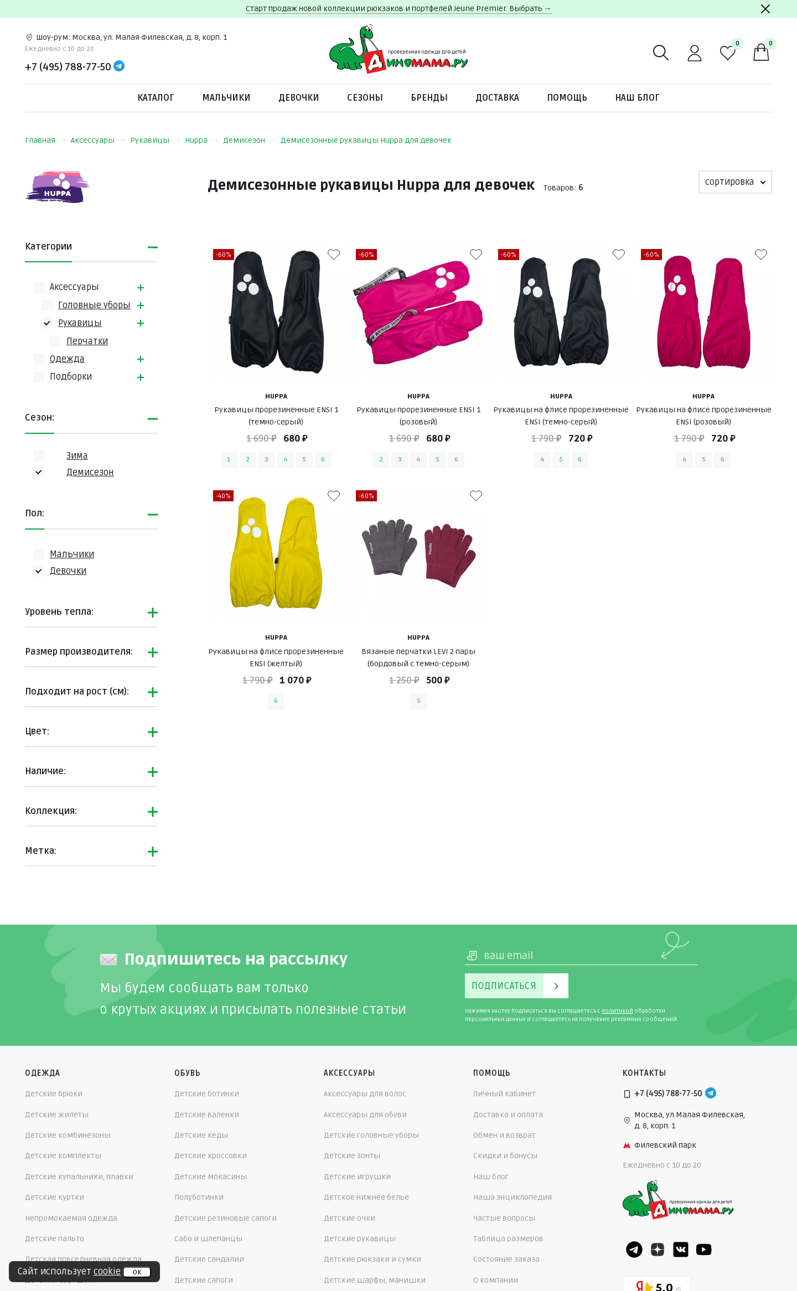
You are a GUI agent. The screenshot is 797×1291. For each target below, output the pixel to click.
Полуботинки (199, 1197)
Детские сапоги (203, 1280)
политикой (617, 1011)
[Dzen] (657, 1249)
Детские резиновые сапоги (225, 1218)
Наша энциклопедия (512, 1197)
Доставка (497, 97)
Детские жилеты (57, 1114)
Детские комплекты (63, 1155)
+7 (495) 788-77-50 (68, 67)
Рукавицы (155, 140)
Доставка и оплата (508, 1114)
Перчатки (87, 341)
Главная (45, 140)
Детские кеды (201, 1135)
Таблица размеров (508, 1238)
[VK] (681, 1249)
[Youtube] (704, 1249)
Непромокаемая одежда (71, 1218)
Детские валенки (206, 1114)
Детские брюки (53, 1093)
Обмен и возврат (504, 1135)
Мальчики (226, 97)
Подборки (71, 376)
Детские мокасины (210, 1176)
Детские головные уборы (371, 1135)
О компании (495, 1280)
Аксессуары (98, 140)
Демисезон (249, 140)
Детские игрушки (357, 1176)
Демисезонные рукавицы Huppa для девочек (366, 140)
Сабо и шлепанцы (208, 1238)
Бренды (429, 97)
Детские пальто (54, 1238)
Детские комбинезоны (68, 1135)
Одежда (67, 359)
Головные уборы (94, 305)
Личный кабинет (504, 1093)
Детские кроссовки (210, 1155)
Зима (77, 456)
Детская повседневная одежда (83, 1259)
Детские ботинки (206, 1093)
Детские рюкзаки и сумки (372, 1259)
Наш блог (637, 97)
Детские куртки (54, 1197)
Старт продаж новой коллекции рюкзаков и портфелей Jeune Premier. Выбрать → (399, 8)
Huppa (202, 140)
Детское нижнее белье (366, 1197)
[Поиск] (661, 53)
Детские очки (349, 1218)
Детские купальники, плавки (79, 1176)
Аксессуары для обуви (365, 1114)
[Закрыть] (765, 8)
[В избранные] (334, 254)
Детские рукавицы (360, 1238)
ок (137, 1272)
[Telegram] (119, 67)
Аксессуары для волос (365, 1093)
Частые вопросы (504, 1218)
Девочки (298, 97)
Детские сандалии (209, 1259)
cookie (107, 1271)
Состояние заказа (506, 1259)
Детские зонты (352, 1155)
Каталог (155, 97)
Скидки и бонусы (505, 1155)
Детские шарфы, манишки (375, 1280)
